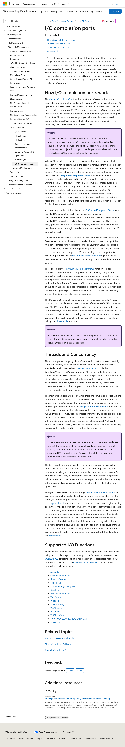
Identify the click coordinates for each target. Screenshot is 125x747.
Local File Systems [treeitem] (13, 26)
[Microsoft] (5, 4)
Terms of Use (75, 738)
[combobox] (20, 21)
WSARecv (55, 622)
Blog (38, 738)
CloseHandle (62, 321)
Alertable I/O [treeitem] (20, 159)
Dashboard (115, 11)
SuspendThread (56, 503)
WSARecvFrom (57, 614)
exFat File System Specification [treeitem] (23, 63)
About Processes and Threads (59, 638)
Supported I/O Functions (58, 47)
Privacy (62, 738)
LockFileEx (55, 582)
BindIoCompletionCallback (58, 644)
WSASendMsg (57, 604)
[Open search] (112, 3)
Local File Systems (84, 21)
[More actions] (119, 21)
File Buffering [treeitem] (20, 135)
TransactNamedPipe (60, 593)
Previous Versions (25, 738)
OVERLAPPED (51, 558)
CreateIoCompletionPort (61, 99)
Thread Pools (55, 535)
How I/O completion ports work (61, 40)
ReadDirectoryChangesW (62, 586)
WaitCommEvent (58, 596)
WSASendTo (56, 607)
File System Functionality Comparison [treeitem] (21, 57)
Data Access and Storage (63, 21)
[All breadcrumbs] (47, 21)
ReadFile (54, 589)
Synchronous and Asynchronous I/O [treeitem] (23, 146)
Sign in (119, 3)
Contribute (50, 738)
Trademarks (90, 738)
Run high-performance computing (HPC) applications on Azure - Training (77, 698)
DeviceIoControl (58, 578)
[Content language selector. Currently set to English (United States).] (16, 731)
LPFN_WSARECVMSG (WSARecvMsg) (68, 618)
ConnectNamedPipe (60, 575)
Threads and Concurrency (58, 43)
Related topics (53, 51)
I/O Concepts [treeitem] (20, 131)
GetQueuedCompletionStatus (99, 210)
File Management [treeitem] (15, 43)
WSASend (55, 611)
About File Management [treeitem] (20, 51)
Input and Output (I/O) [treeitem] (22, 123)
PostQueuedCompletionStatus (79, 268)
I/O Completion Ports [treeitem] (24, 163)
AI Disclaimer (9, 738)
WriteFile (54, 600)
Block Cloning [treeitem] (16, 98)
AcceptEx (54, 571)
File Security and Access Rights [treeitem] (23, 115)
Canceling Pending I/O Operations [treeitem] (24, 154)
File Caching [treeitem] (20, 140)
